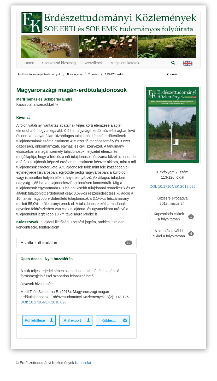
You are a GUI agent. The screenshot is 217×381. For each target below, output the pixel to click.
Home (29, 63)
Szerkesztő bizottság (59, 63)
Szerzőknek (93, 63)
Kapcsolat (83, 363)
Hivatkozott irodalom (39, 243)
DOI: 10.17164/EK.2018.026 (44, 302)
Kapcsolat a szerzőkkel (37, 104)
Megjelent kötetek (124, 63)
